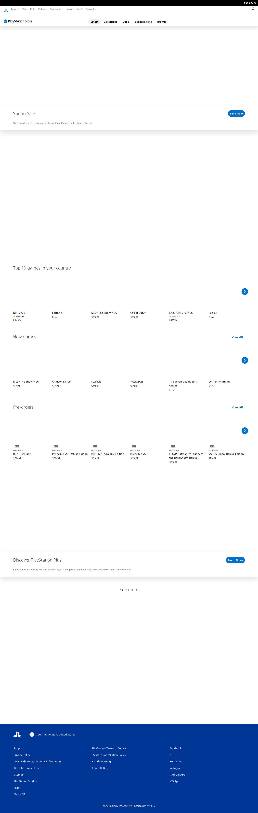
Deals (126, 18)
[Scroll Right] (245, 288)
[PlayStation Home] (6, 9)
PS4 (32, 9)
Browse (162, 18)
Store (79, 9)
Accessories (55, 9)
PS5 (24, 9)
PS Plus (41, 9)
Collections (110, 18)
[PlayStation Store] (19, 18)
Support (90, 9)
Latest (94, 18)
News (69, 9)
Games (14, 9)
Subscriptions (143, 18)
